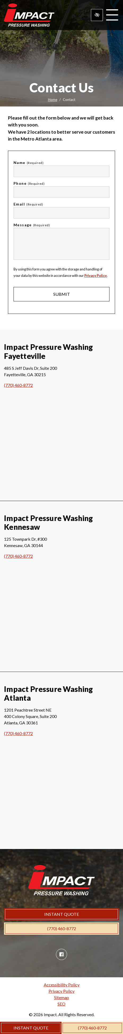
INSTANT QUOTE (31, 1027)
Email (28, 204)
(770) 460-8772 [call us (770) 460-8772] (92, 1027)
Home (52, 99)
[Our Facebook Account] (61, 954)
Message (32, 225)
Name (28, 163)
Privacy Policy (95, 275)
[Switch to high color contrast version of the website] (97, 15)
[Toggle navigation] (112, 15)
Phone (29, 183)
